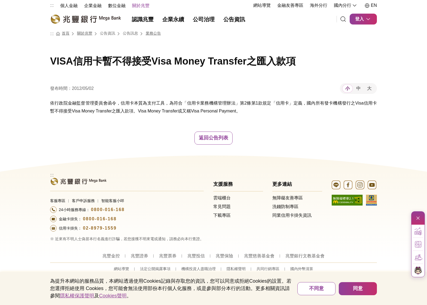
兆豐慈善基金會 (259, 256)
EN (370, 5)
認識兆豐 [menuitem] (143, 19)
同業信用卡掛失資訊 (292, 215)
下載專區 (222, 215)
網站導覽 (262, 5)
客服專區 (57, 201)
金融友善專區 (290, 5)
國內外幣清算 (301, 269)
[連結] (343, 19)
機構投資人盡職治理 (198, 269)
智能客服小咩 (112, 201)
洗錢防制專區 (285, 206)
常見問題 (222, 206)
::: (52, 5)
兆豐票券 (167, 256)
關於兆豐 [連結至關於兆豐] (84, 33)
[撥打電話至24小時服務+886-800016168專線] (127, 209)
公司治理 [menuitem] (204, 19)
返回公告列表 (213, 138)
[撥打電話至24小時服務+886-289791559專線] (127, 228)
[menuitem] (69, 5)
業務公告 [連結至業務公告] (153, 33)
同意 (358, 288)
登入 (363, 19)
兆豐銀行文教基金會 (305, 256)
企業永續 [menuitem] (173, 19)
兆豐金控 (111, 256)
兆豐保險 (224, 256)
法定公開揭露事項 (155, 269)
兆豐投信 (196, 256)
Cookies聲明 (113, 295)
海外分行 (318, 5)
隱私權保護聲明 (77, 295)
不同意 (316, 288)
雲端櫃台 (222, 198)
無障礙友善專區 (287, 198)
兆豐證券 (139, 256)
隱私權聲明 (236, 269)
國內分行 (346, 5)
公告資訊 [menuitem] (234, 19)
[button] (418, 231)
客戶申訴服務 (83, 201)
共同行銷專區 (268, 269)
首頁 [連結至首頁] (65, 33)
